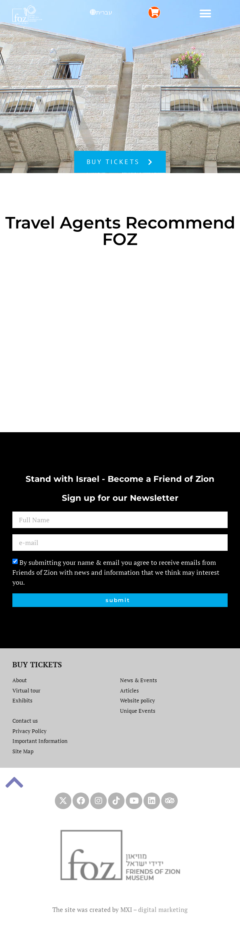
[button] (205, 13)
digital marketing (163, 909)
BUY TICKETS (37, 664)
